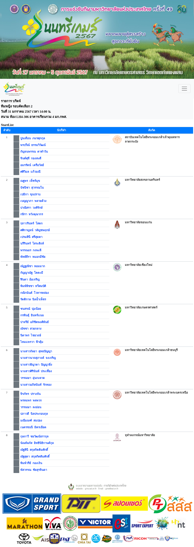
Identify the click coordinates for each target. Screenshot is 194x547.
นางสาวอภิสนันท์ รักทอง (36, 384)
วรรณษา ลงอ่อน (30, 407)
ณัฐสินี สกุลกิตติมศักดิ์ (34, 449)
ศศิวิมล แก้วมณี (30, 171)
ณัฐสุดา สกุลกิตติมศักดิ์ (35, 456)
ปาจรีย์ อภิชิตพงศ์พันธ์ (34, 322)
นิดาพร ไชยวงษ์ (30, 335)
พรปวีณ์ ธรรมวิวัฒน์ (33, 145)
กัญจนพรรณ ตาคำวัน (34, 151)
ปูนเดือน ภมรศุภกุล (32, 138)
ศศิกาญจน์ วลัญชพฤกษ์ (35, 230)
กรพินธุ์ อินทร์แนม (32, 315)
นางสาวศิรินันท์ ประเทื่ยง (36, 371)
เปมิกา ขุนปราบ (30, 194)
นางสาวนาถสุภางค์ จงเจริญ (38, 358)
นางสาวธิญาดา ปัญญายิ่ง (36, 364)
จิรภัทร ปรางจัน (30, 394)
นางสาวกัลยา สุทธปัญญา (36, 351)
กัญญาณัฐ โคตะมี (31, 272)
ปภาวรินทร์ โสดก (31, 223)
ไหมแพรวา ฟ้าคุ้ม (31, 342)
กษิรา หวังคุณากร (31, 214)
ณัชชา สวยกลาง (30, 328)
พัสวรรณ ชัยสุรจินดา (33, 469)
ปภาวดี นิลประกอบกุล (34, 413)
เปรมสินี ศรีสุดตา (31, 237)
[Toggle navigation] (184, 88)
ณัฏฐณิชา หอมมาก (32, 266)
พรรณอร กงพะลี (30, 250)
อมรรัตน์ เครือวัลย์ (32, 165)
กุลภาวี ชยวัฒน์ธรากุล (34, 436)
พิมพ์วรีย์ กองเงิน (31, 463)
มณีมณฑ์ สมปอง (31, 420)
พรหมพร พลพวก (31, 400)
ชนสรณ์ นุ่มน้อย (30, 308)
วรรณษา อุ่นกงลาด (32, 378)
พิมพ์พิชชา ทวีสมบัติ (33, 286)
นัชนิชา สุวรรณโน (32, 187)
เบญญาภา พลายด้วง (33, 201)
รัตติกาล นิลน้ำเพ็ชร (33, 299)
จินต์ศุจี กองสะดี (30, 158)
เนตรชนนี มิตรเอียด (33, 427)
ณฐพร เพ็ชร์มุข (30, 180)
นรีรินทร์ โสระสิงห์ (32, 243)
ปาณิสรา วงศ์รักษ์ (31, 207)
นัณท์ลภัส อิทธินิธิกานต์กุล (37, 443)
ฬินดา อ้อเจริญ (29, 279)
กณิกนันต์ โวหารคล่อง (34, 292)
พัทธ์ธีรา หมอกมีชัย (32, 256)
